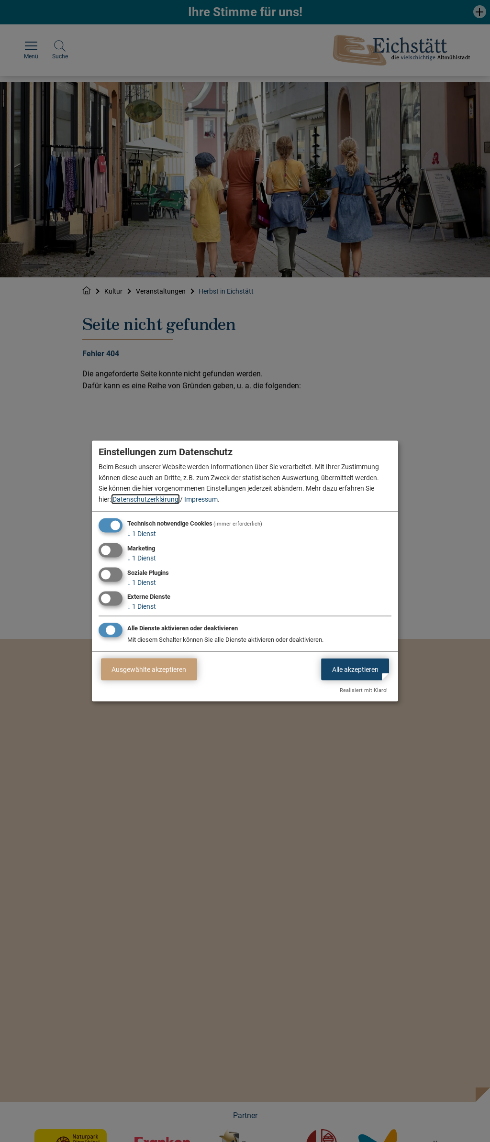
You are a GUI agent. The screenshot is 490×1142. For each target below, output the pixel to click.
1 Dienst (141, 534)
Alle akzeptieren (355, 669)
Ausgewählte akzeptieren (148, 669)
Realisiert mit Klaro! (364, 690)
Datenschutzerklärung (145, 499)
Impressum (201, 499)
